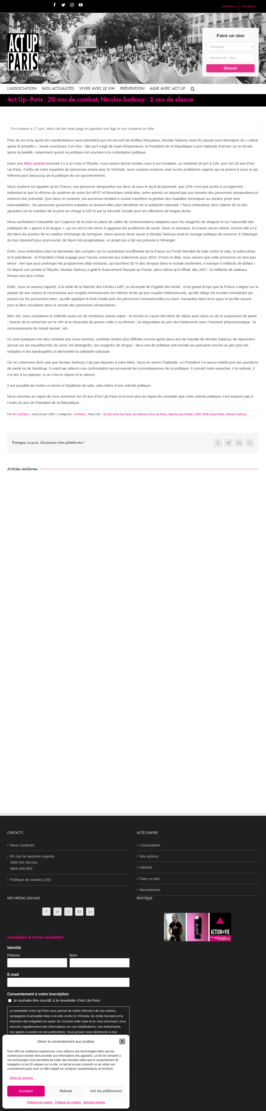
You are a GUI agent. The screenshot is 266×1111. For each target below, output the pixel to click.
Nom (73, 955)
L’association (150, 845)
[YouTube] (79, 911)
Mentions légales (94, 1102)
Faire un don (150, 879)
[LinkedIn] (90, 911)
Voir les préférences (106, 1091)
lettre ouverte (34, 163)
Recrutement (150, 890)
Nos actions (149, 856)
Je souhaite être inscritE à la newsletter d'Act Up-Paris (56, 1000)
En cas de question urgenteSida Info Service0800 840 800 (32, 862)
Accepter (26, 1091)
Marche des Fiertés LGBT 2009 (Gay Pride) (196, 414)
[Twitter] (57, 911)
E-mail (13, 974)
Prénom (13, 955)
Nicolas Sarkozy (236, 414)
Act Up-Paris (20, 414)
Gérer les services (21, 1078)
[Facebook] (46, 911)
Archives (79, 414)
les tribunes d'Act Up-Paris (150, 414)
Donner (230, 68)
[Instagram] (68, 911)
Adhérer (146, 867)
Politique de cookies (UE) (30, 880)
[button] (122, 1041)
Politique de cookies (40, 1102)
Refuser (66, 1091)
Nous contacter (22, 845)
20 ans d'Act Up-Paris (117, 414)
